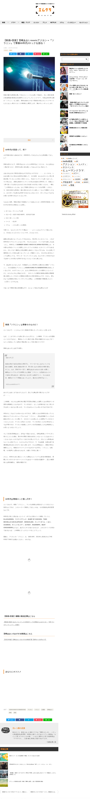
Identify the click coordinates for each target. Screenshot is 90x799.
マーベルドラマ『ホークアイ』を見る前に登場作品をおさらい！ (78, 111)
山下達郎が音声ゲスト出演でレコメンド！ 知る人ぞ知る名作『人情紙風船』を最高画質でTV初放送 (78, 121)
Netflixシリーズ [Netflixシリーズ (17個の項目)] (72, 158)
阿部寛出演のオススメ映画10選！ (78, 127)
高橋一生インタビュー (75, 94)
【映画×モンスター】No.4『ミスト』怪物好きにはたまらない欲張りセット (44, 792)
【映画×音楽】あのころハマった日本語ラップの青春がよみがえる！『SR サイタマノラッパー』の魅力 (79, 104)
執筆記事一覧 (51, 742)
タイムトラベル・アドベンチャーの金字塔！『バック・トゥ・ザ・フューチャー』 (78, 78)
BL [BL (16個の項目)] (63, 158)
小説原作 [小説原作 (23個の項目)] (77, 179)
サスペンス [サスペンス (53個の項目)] (68, 167)
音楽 (15, 712)
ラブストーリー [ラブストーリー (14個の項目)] (67, 179)
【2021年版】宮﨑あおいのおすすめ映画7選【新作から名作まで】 (25, 639)
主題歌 (43, 709)
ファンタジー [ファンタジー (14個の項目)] (66, 173)
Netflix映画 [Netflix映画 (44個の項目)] (67, 161)
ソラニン (37, 709)
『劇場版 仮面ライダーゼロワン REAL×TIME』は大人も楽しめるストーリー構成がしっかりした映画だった (32, 773)
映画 (3, 22)
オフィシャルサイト (11, 384)
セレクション (83, 22)
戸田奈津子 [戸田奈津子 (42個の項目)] (67, 182)
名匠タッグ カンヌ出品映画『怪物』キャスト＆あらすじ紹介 (24, 755)
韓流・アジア (26, 22)
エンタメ (36, 22)
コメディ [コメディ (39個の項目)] (82, 164)
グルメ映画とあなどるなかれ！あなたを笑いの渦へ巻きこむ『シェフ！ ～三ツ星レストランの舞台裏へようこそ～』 (78, 88)
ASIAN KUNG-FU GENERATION (17, 709)
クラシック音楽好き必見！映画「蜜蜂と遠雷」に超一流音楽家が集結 (26, 781)
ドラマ (13, 22)
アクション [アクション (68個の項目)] (69, 164)
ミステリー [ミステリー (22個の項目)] (66, 176)
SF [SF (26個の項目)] (77, 161)
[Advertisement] (29, 31)
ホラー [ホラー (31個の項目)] (76, 173)
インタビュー (71, 22)
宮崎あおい (50, 709)
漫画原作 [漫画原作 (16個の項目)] (85, 182)
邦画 (10, 50)
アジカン (30, 709)
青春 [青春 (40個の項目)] (72, 185)
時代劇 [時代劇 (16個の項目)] (78, 182)
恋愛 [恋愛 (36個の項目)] (86, 179)
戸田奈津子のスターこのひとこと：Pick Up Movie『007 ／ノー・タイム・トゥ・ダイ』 (30, 764)
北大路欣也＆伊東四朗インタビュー (78, 145)
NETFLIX (53, 22)
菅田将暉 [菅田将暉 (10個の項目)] (65, 185)
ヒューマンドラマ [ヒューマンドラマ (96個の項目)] (73, 170)
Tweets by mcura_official (68, 214)
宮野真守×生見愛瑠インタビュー (78, 136)
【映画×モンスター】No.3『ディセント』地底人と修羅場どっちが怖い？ (15, 792)
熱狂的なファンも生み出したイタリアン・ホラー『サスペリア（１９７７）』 (78, 70)
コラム (62, 22)
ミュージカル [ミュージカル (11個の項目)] (77, 176)
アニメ (45, 22)
